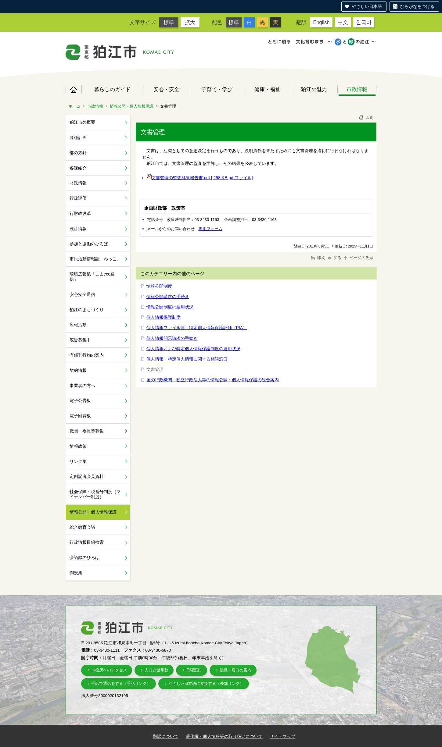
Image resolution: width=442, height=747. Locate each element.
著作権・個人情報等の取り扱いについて (224, 736)
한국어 (364, 22)
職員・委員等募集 (87, 431)
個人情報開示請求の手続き (172, 338)
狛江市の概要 (82, 122)
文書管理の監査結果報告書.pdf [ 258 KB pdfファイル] (200, 177)
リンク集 (78, 461)
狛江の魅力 (314, 89)
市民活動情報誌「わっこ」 (95, 258)
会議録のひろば (84, 557)
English (321, 22)
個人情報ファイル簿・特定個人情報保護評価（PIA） (196, 327)
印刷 (366, 117)
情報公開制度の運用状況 (169, 306)
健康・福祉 (267, 89)
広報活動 (78, 324)
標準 (169, 22)
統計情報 (78, 228)
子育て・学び (216, 89)
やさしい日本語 (367, 6)
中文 (343, 22)
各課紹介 (78, 167)
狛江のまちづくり (87, 309)
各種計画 (78, 137)
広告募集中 (80, 339)
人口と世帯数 (156, 670)
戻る (334, 257)
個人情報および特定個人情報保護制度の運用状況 (193, 348)
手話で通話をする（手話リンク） (121, 683)
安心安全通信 (82, 294)
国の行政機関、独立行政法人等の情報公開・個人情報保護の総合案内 (212, 379)
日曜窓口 (194, 670)
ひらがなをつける (417, 6)
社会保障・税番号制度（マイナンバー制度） (95, 494)
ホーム (73, 90)
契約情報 (78, 370)
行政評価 (78, 198)
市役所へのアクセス (109, 670)
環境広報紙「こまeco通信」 (92, 277)
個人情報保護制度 (163, 317)
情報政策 (78, 446)
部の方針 (78, 152)
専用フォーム (210, 228)
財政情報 (78, 182)
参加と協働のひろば (89, 243)
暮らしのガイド (112, 89)
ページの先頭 (358, 257)
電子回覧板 (80, 415)
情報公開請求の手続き (167, 296)
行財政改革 (80, 213)
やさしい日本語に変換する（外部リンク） (206, 683)
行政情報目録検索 (87, 542)
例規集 (76, 572)
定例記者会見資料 (87, 476)
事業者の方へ (82, 385)
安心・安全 (166, 89)
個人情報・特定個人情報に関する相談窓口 (187, 359)
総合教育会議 (82, 527)
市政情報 (357, 89)
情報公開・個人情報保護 (131, 106)
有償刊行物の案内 (87, 355)
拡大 (190, 22)
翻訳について (165, 736)
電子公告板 (80, 400)
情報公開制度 (159, 286)
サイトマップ (282, 736)
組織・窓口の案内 (235, 670)
